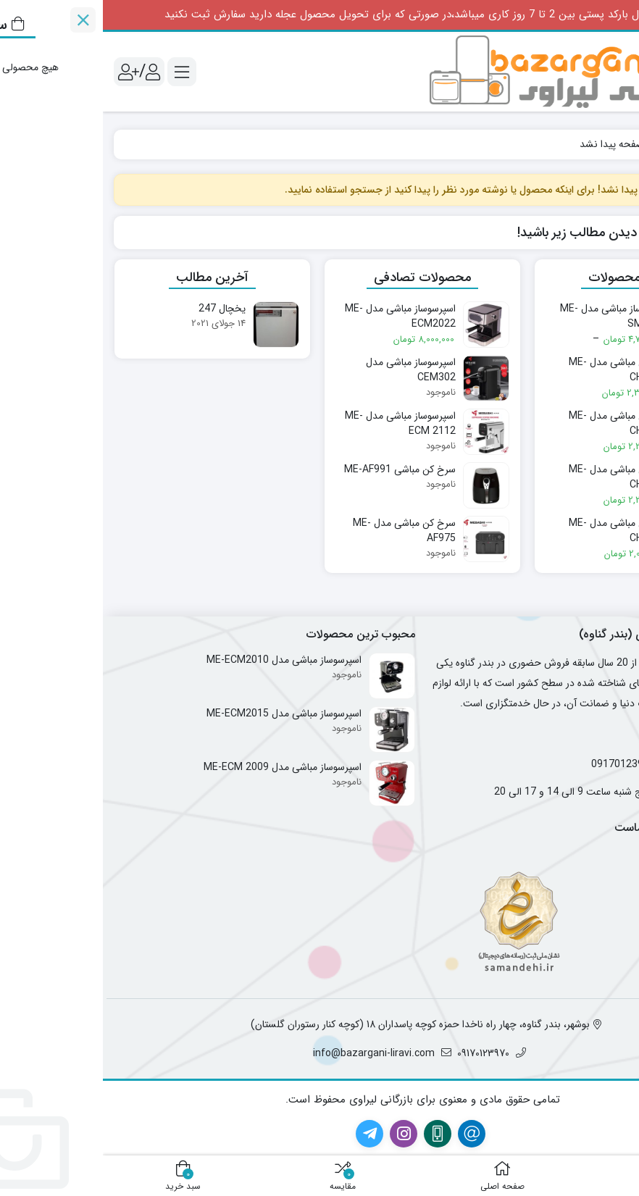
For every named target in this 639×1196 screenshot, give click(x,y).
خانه (612, 144)
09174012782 (596, 764)
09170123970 (520, 764)
